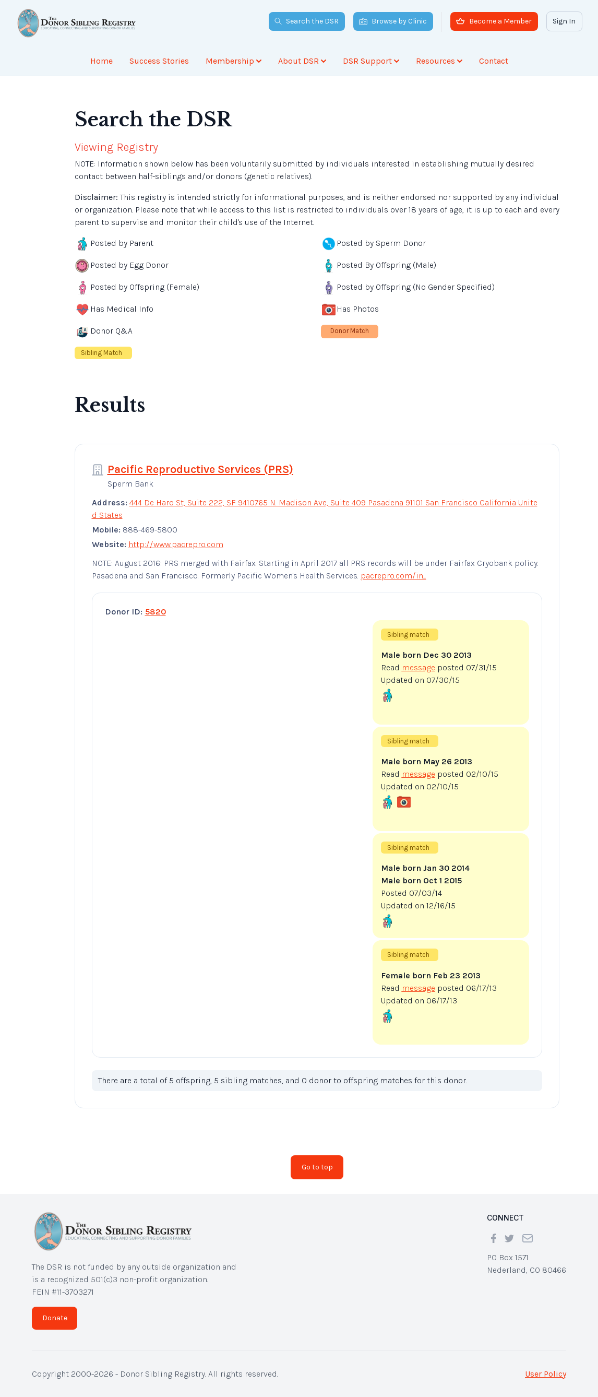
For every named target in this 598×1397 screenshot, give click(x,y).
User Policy (545, 1374)
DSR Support (371, 61)
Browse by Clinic (393, 21)
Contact (493, 61)
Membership (233, 61)
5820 (155, 612)
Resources (439, 61)
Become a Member (494, 21)
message (418, 667)
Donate (54, 1317)
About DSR (302, 61)
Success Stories (159, 61)
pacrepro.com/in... (393, 576)
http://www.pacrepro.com (175, 544)
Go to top (317, 1167)
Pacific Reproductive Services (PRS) (200, 469)
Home (101, 61)
